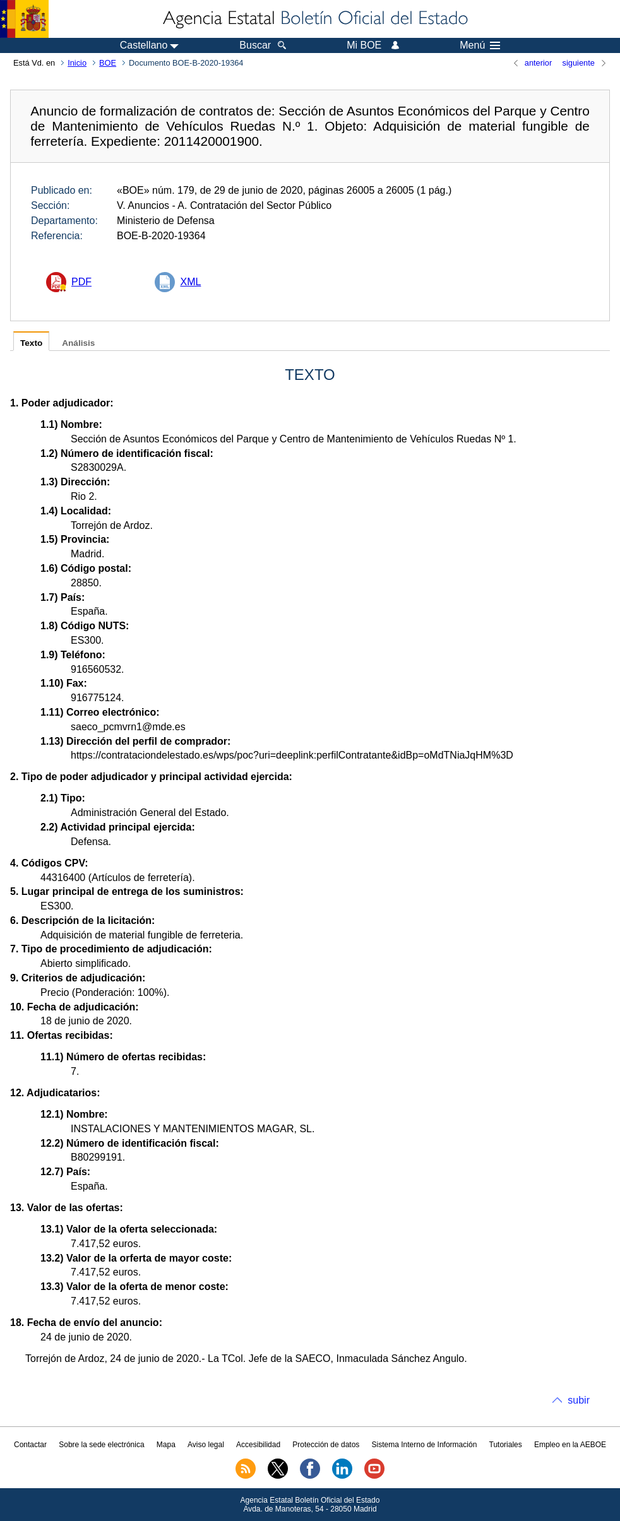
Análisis (78, 343)
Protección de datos (325, 1444)
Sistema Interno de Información (424, 1444)
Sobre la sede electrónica (101, 1444)
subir (579, 1400)
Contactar (30, 1444)
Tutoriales (505, 1444)
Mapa (166, 1444)
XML (190, 281)
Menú (480, 45)
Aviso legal (206, 1444)
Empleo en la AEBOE (570, 1444)
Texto (31, 343)
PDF (81, 281)
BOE (107, 63)
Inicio (77, 63)
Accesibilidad (258, 1444)
